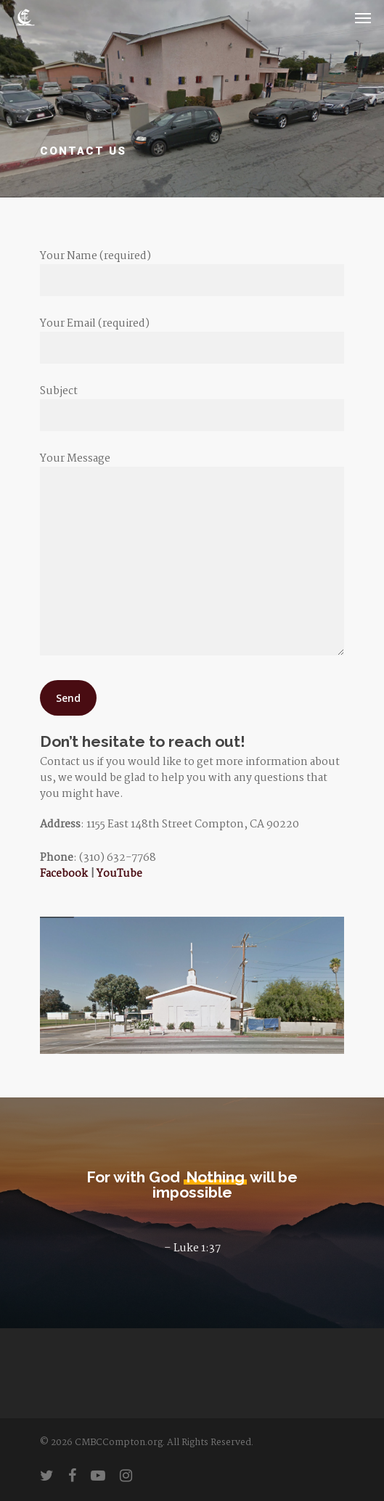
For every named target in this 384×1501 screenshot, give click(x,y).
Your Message (192, 555)
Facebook (64, 874)
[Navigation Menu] (363, 17)
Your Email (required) (192, 339)
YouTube (119, 874)
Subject (192, 407)
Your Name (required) (192, 272)
